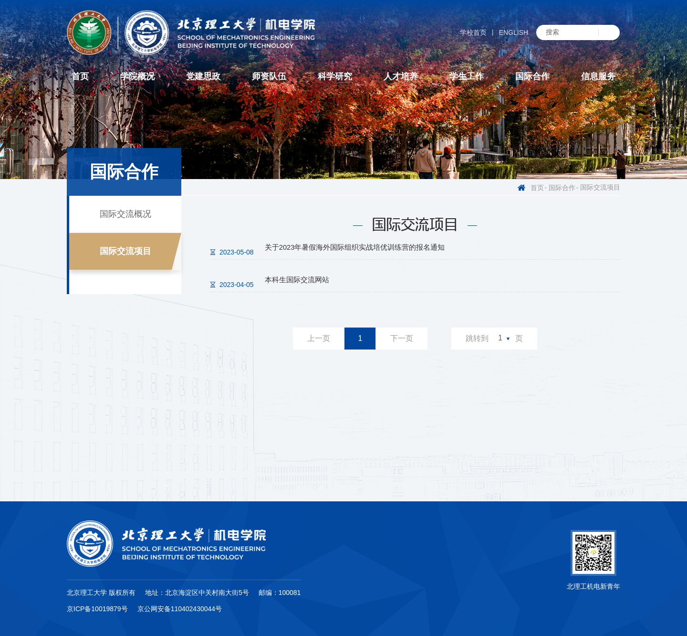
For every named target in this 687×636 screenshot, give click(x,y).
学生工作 (466, 76)
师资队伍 (269, 76)
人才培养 (401, 76)
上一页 (318, 339)
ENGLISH (513, 32)
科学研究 (335, 76)
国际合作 (532, 76)
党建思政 (203, 76)
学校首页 (473, 32)
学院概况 (137, 76)
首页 (80, 76)
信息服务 (598, 76)
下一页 (401, 339)
